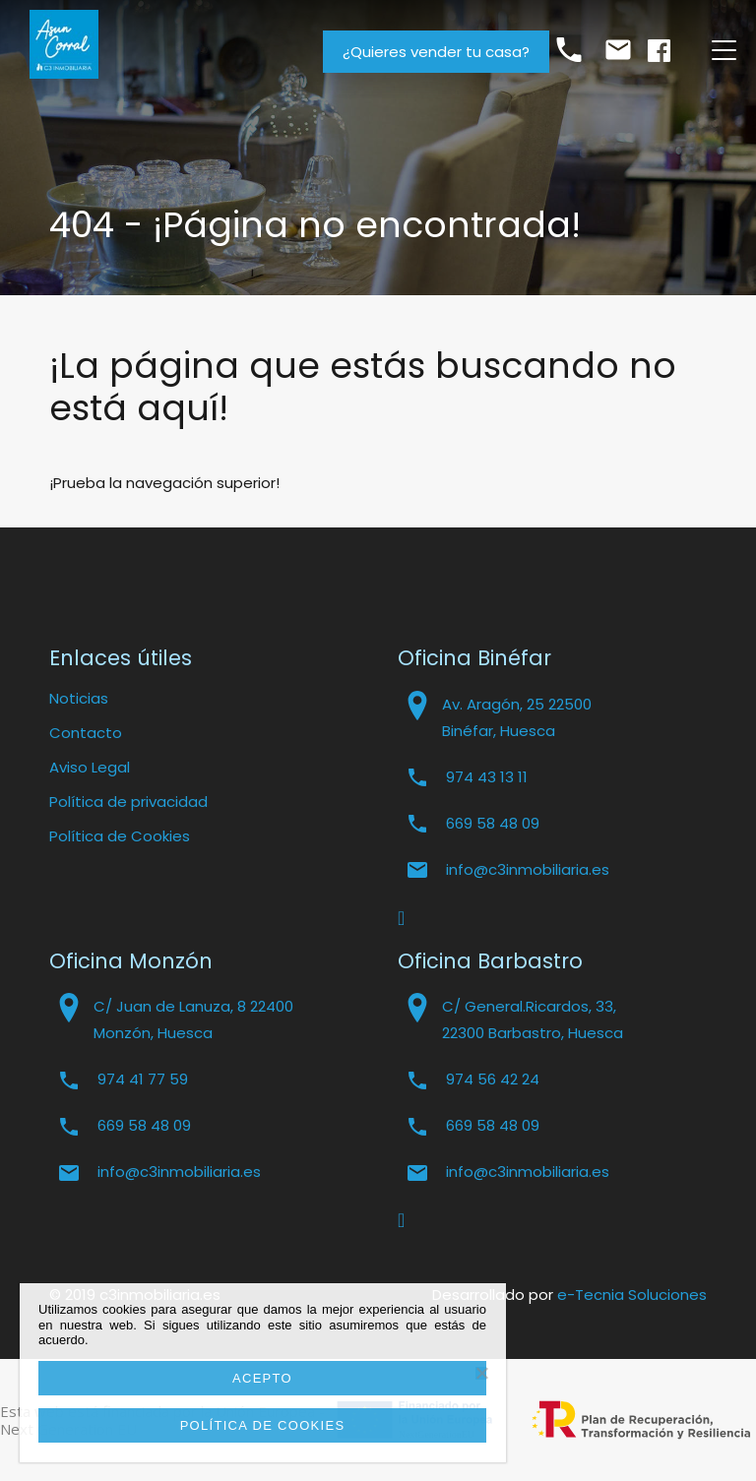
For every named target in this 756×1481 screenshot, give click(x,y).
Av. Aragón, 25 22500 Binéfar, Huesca (517, 717)
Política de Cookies (119, 836)
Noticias (78, 698)
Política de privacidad (128, 801)
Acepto (262, 1378)
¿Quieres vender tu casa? (436, 51)
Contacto (85, 732)
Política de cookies (263, 1425)
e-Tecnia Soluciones (632, 1294)
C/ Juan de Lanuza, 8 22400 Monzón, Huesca (193, 1019)
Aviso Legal (89, 767)
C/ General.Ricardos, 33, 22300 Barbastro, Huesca (532, 1019)
